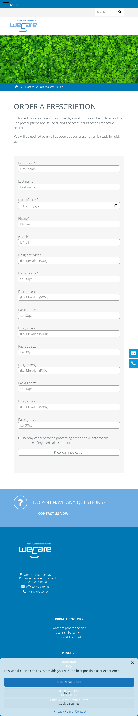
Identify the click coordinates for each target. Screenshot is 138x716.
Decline (69, 693)
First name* (27, 163)
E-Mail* (23, 236)
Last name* (26, 181)
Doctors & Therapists (69, 637)
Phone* (23, 218)
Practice (29, 87)
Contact (80, 711)
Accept (69, 682)
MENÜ (15, 5)
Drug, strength (29, 291)
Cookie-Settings (69, 703)
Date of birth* (28, 199)
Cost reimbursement (69, 632)
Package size (27, 310)
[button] (132, 663)
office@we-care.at (37, 586)
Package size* (28, 273)
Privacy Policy (63, 711)
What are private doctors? (69, 628)
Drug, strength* (29, 255)
